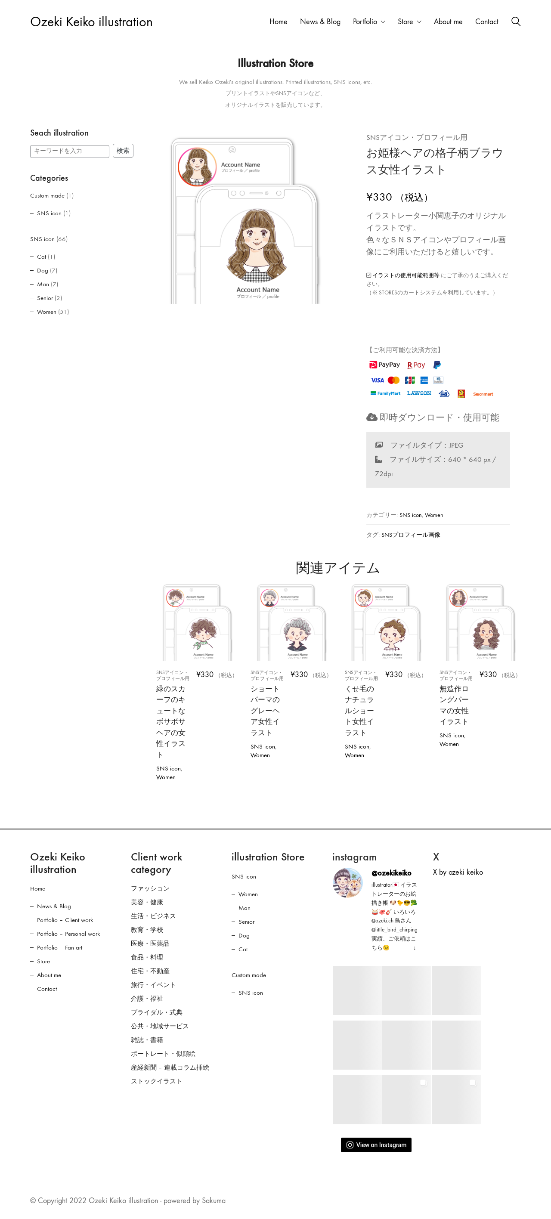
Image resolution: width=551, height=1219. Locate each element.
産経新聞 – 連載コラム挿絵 (170, 1067)
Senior (45, 298)
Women (434, 515)
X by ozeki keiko (458, 872)
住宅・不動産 (150, 971)
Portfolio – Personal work (68, 933)
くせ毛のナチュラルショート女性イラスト (363, 703)
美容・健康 (147, 902)
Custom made (47, 195)
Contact (47, 989)
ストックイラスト (157, 1081)
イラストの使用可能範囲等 (406, 275)
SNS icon (410, 515)
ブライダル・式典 (157, 1012)
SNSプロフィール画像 (410, 534)
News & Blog (54, 906)
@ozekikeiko (391, 873)
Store (43, 961)
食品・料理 (147, 957)
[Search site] (516, 23)
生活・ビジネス (153, 916)
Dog (42, 270)
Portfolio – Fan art (59, 947)
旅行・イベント (153, 985)
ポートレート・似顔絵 (163, 1054)
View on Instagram (376, 1145)
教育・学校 (147, 930)
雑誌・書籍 (147, 1040)
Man (43, 284)
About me (49, 975)
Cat (41, 256)
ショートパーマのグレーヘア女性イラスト (268, 703)
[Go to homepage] (91, 22)
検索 (123, 151)
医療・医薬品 (150, 943)
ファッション (150, 888)
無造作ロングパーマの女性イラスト (457, 698)
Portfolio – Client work (65, 920)
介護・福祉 (147, 998)
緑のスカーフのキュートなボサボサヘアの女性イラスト (174, 714)
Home (37, 888)
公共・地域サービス (160, 1026)
